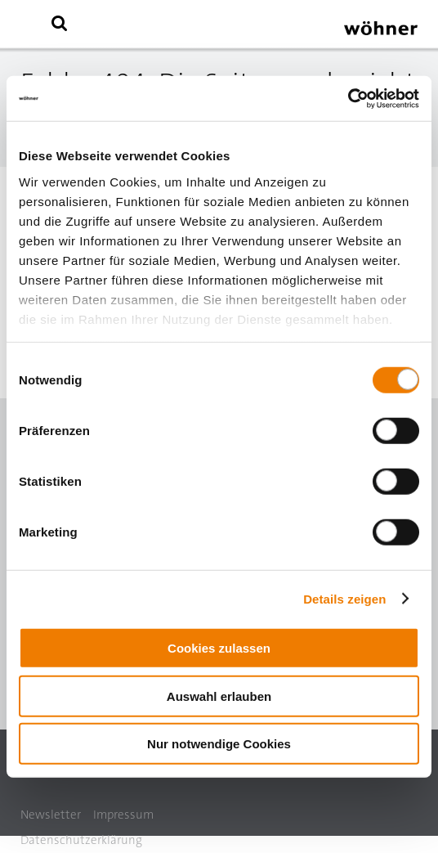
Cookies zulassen (219, 648)
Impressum (123, 814)
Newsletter (50, 814)
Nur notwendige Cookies (219, 744)
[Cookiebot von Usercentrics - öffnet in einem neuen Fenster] (347, 98)
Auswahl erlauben (219, 696)
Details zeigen (344, 598)
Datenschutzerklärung (81, 840)
